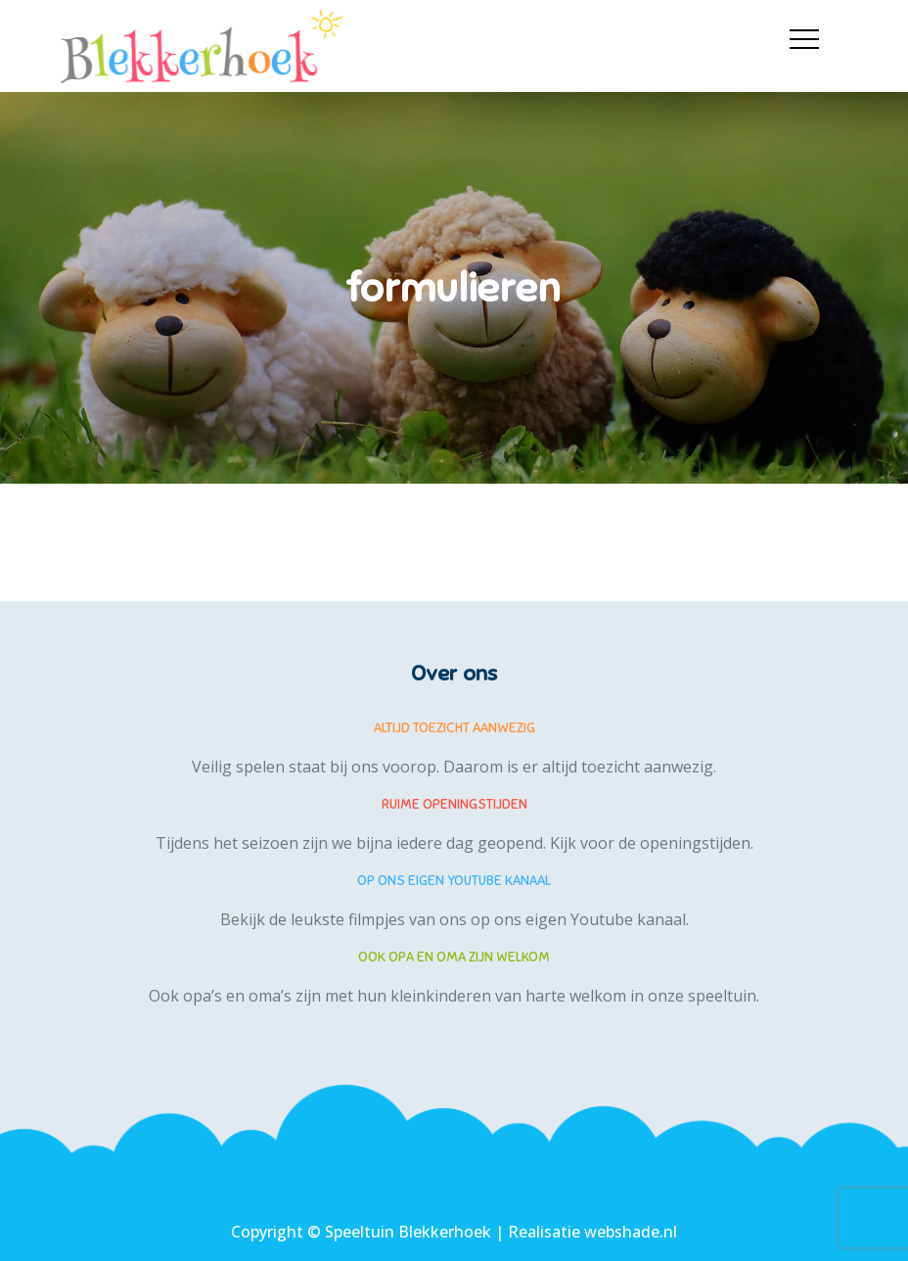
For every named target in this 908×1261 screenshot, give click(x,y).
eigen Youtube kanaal (605, 919)
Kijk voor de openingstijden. (651, 843)
